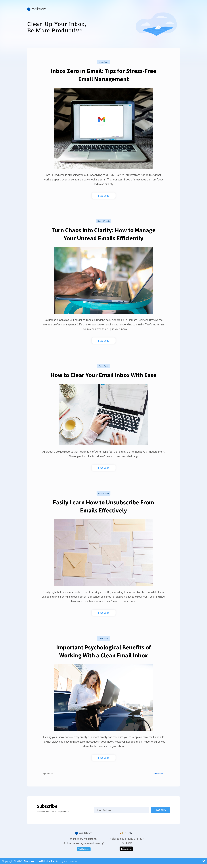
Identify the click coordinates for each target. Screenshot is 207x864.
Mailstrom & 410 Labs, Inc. (39, 861)
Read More (103, 196)
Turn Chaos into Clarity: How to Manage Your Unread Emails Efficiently (103, 234)
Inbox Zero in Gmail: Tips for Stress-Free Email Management (103, 75)
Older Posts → (159, 774)
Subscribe (161, 810)
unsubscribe (103, 493)
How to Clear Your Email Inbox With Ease (103, 375)
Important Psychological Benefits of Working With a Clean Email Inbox (103, 651)
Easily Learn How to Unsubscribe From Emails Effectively (103, 506)
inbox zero (103, 62)
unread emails (103, 221)
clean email (103, 638)
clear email (103, 366)
